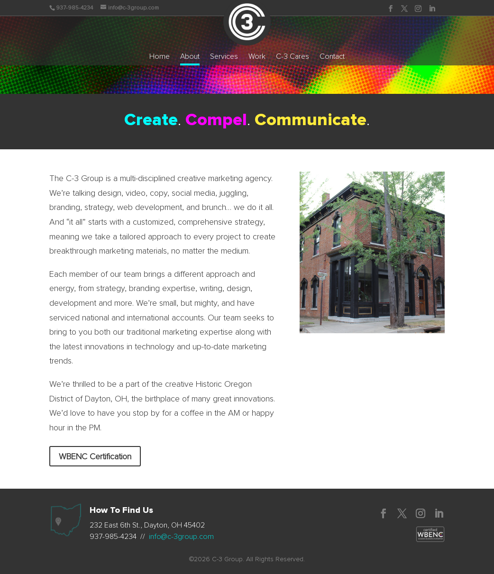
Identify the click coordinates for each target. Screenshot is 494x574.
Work (256, 56)
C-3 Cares (292, 56)
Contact (332, 56)
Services (224, 56)
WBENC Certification (95, 457)
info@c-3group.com (181, 536)
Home (159, 56)
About (190, 56)
